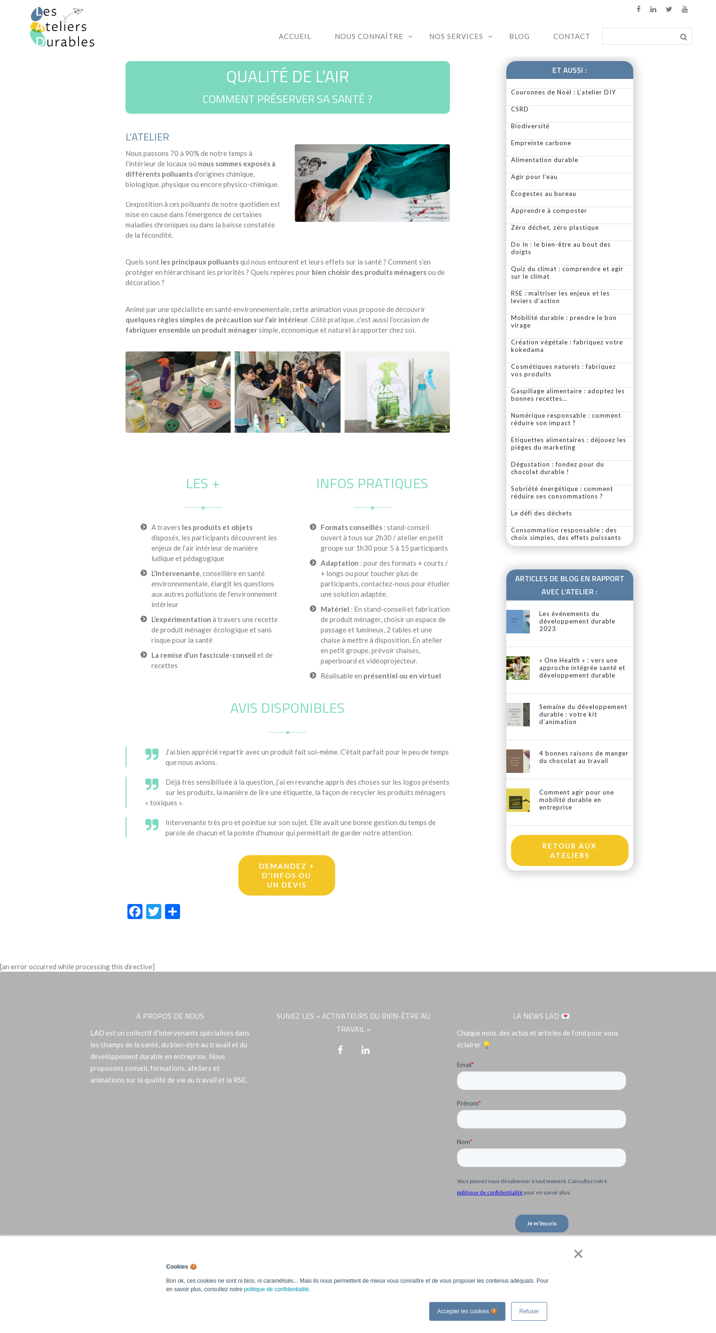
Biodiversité (530, 126)
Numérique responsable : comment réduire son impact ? (566, 419)
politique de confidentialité (276, 1289)
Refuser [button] (529, 1311)
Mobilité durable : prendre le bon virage (564, 321)
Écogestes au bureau (543, 193)
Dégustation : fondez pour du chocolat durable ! (557, 468)
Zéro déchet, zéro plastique (555, 227)
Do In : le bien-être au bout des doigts (561, 248)
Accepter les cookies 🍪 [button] (467, 1311)
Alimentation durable (544, 160)
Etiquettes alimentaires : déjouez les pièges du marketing (568, 443)
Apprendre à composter (549, 210)
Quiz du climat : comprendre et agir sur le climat (567, 272)
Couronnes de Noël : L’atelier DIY (563, 92)
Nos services (456, 36)
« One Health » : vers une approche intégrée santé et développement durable (582, 667)
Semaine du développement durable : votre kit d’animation (583, 714)
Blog (519, 36)
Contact (571, 36)
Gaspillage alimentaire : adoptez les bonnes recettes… (568, 394)
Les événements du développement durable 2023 (577, 621)
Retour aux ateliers (570, 850)
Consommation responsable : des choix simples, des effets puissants (566, 533)
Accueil (295, 36)
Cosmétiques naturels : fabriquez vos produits (563, 370)
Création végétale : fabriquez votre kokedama (567, 345)
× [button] (576, 1253)
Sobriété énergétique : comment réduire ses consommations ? (562, 492)
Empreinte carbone (541, 143)
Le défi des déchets (541, 513)
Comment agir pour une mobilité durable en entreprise (576, 799)
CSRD (520, 109)
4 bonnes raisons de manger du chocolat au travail (584, 756)
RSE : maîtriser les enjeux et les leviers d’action (560, 296)
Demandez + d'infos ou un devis (287, 875)
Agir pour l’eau (534, 176)
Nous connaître (369, 36)
